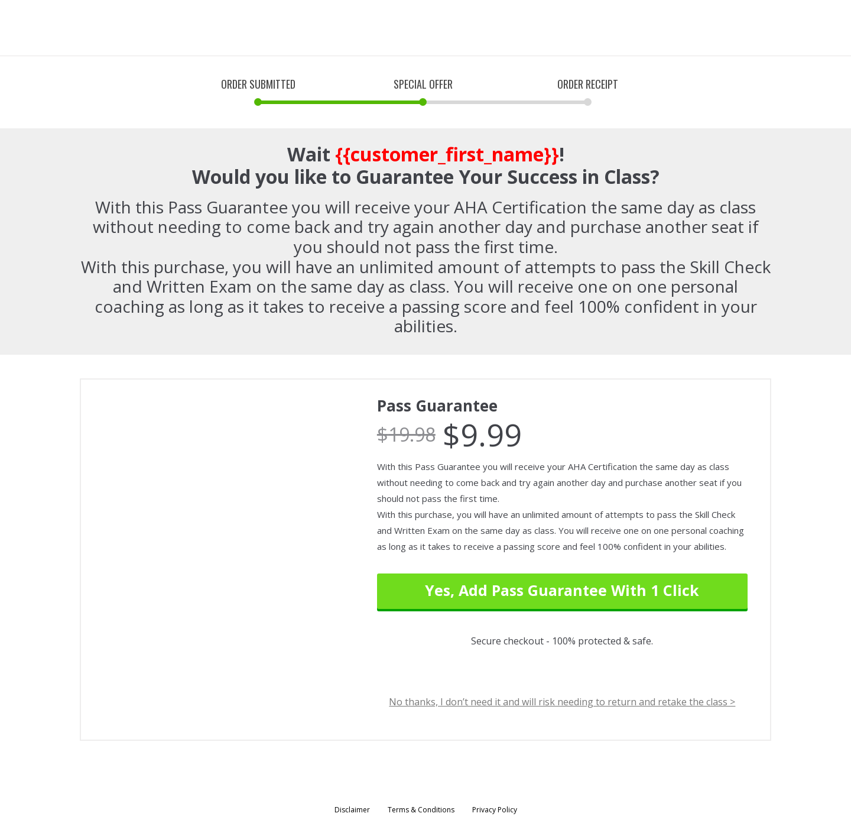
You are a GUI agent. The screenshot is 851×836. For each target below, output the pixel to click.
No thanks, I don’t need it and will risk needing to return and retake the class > (562, 702)
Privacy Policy (494, 810)
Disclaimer (352, 810)
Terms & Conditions (421, 810)
